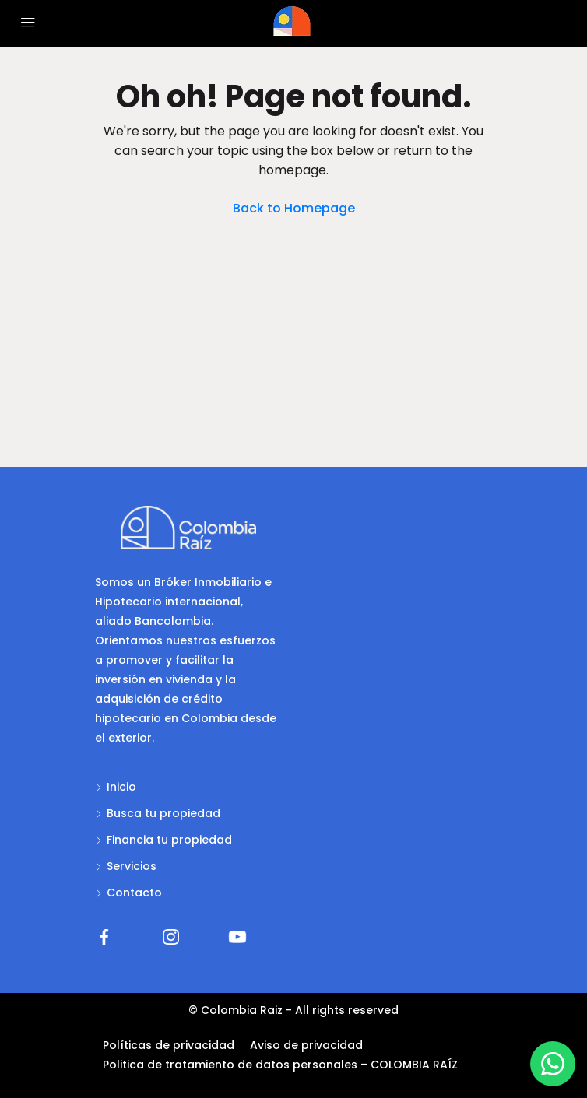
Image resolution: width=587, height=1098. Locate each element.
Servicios (131, 866)
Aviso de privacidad (306, 1045)
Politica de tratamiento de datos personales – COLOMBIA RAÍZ (280, 1064)
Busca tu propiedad (163, 813)
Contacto (134, 892)
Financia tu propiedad (169, 839)
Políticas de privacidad (168, 1045)
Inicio (121, 787)
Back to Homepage (294, 208)
